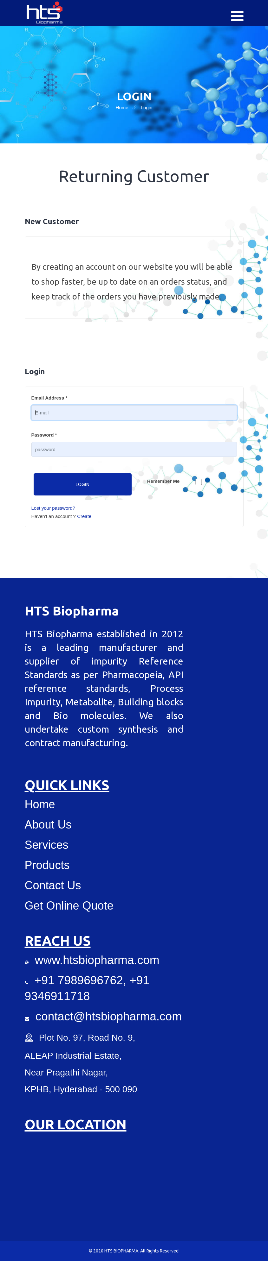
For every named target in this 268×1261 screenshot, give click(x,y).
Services (47, 844)
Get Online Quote (69, 905)
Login (82, 484)
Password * (44, 435)
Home (40, 804)
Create (84, 516)
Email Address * (49, 397)
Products (47, 865)
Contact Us (53, 885)
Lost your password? (53, 508)
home (122, 107)
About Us (48, 824)
